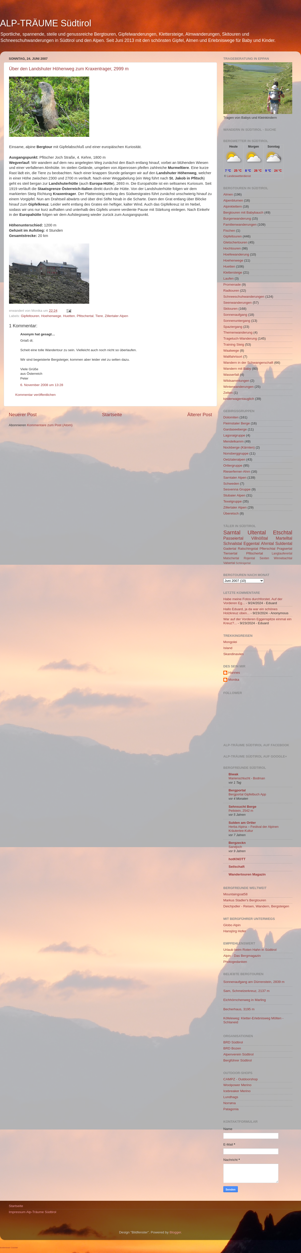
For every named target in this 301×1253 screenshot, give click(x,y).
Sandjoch (235, 847)
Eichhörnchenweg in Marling (244, 1000)
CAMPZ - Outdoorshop (240, 1079)
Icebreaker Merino (237, 1091)
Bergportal (237, 790)
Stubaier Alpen (234, 495)
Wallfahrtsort (232, 356)
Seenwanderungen (237, 302)
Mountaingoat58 (235, 894)
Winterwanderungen (238, 387)
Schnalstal (232, 543)
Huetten (69, 316)
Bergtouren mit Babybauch (243, 212)
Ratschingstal (248, 548)
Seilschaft (237, 866)
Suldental (283, 543)
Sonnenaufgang (235, 315)
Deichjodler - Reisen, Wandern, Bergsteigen (256, 906)
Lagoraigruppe (234, 435)
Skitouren (230, 308)
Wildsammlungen (236, 381)
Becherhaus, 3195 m (239, 1009)
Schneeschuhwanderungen (243, 296)
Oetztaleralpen (234, 459)
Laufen (228, 278)
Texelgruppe (232, 501)
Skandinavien (233, 654)
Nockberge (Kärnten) (239, 447)
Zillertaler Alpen (116, 316)
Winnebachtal (283, 558)
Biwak (233, 774)
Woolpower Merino (237, 1085)
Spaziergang (232, 327)
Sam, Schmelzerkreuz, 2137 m (246, 991)
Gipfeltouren (30, 316)
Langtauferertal (282, 553)
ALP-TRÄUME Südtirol (45, 23)
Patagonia (231, 1109)
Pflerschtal (267, 548)
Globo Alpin (232, 925)
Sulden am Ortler (242, 823)
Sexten (264, 558)
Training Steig (233, 344)
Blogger (175, 1232)
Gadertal (229, 548)
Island (227, 648)
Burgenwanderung (237, 218)
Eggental (252, 543)
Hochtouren (232, 248)
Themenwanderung (237, 332)
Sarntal (231, 532)
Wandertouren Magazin (247, 874)
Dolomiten (231, 417)
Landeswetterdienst (239, 175)
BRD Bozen (232, 1048)
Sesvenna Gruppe (237, 489)
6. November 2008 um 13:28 (41, 385)
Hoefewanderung (236, 254)
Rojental (249, 558)
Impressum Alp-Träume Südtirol (32, 1212)
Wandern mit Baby (237, 368)
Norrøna (229, 1103)
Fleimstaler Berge (236, 423)
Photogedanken (235, 962)
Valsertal (229, 563)
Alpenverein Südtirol (238, 1054)
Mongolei (230, 642)
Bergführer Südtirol (237, 1060)
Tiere (99, 316)
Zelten (228, 393)
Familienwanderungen (240, 224)
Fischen (229, 230)
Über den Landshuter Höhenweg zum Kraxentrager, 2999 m (69, 68)
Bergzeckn (237, 843)
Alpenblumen (233, 200)
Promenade (232, 284)
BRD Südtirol (233, 1042)
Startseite (112, 414)
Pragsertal (284, 548)
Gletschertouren (235, 242)
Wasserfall (231, 375)
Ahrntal (267, 543)
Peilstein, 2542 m (241, 810)
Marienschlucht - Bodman (247, 778)
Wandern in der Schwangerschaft (248, 362)
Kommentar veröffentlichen (35, 395)
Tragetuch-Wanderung (240, 338)
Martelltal (284, 538)
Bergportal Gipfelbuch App (247, 794)
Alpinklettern (232, 206)
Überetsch (231, 513)
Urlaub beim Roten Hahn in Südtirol (249, 950)
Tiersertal (230, 553)
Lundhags (230, 1097)
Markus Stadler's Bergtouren (244, 900)
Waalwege (231, 350)
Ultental (257, 532)
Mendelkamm (233, 441)
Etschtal (282, 532)
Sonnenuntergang (236, 321)
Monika (233, 679)
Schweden (231, 483)
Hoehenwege (51, 316)
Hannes (234, 672)
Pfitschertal (85, 316)
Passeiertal (233, 538)
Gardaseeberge (235, 429)
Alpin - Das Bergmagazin (242, 956)
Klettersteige (232, 272)
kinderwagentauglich (238, 399)
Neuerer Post (23, 414)
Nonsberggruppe (236, 453)
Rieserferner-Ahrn (236, 471)
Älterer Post (199, 414)
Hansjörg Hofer (234, 931)
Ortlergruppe (232, 465)
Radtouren (231, 290)
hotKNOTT (237, 859)
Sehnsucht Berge (242, 806)
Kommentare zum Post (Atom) (50, 425)
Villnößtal (259, 538)
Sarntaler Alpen (234, 477)
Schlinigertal (243, 563)
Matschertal (231, 558)
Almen (228, 194)
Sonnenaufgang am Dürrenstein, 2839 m (253, 982)
